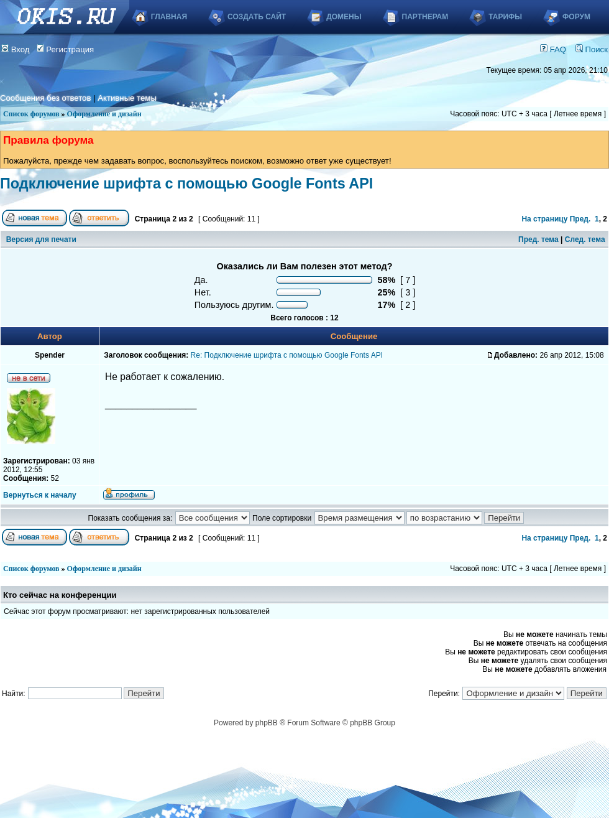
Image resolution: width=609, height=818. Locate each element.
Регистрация (65, 49)
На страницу (544, 219)
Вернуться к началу (39, 495)
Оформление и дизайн (104, 113)
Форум (576, 16)
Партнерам (425, 16)
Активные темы (127, 98)
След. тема (585, 239)
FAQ (553, 49)
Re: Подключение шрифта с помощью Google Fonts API (287, 355)
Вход (15, 49)
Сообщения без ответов (45, 98)
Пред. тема (538, 239)
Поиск (591, 49)
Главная (169, 16)
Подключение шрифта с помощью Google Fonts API (186, 183)
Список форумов (31, 113)
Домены (343, 16)
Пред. (580, 219)
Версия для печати (41, 239)
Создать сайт (256, 16)
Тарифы (505, 16)
